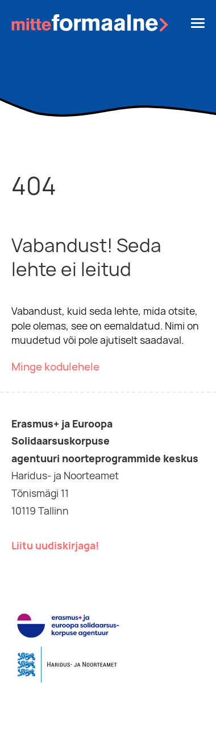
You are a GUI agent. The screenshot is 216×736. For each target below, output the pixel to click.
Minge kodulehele (55, 367)
